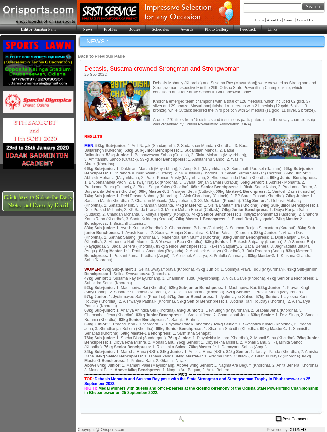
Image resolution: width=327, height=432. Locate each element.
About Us (274, 20)
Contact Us (305, 20)
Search (313, 6)
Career (289, 20)
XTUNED (298, 429)
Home (260, 20)
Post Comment (295, 419)
